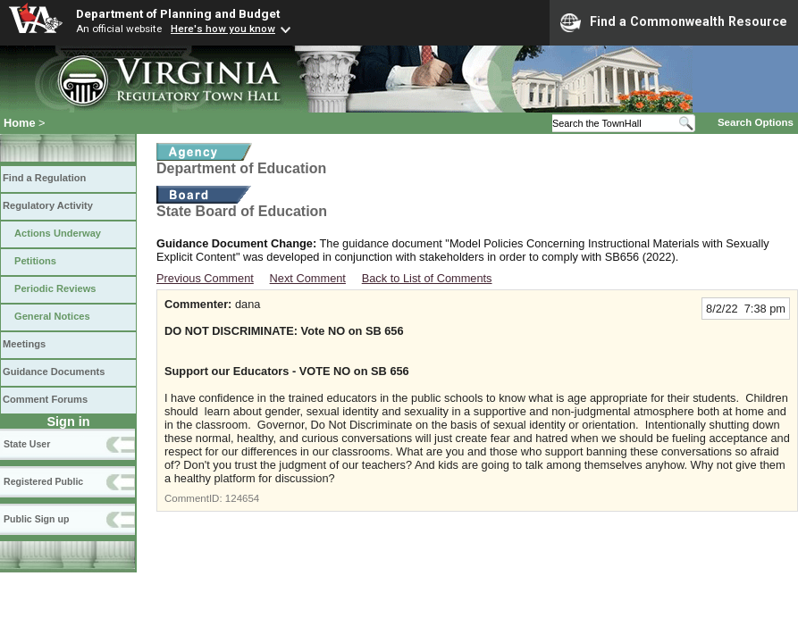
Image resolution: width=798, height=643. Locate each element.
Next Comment (308, 278)
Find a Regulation (44, 177)
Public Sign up (36, 519)
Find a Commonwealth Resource (673, 22)
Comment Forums (45, 399)
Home (20, 122)
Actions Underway (57, 233)
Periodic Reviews (55, 288)
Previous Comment (205, 278)
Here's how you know (223, 28)
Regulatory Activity (48, 205)
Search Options (756, 122)
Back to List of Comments (427, 278)
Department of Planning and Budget (178, 13)
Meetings (24, 343)
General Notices (52, 316)
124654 (242, 498)
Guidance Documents (54, 371)
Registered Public (43, 481)
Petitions (35, 260)
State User (27, 443)
